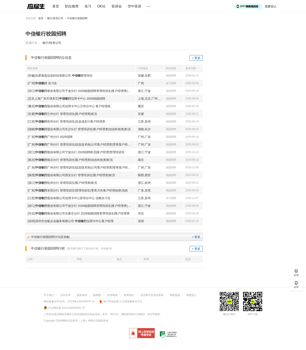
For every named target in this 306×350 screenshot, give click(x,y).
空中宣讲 (134, 6)
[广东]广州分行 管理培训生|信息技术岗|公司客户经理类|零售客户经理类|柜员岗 (81, 144)
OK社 (101, 6)
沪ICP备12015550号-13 (80, 301)
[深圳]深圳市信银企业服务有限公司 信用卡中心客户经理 (70, 221)
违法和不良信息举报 (151, 295)
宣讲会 (117, 6)
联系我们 (129, 295)
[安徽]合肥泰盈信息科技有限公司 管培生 (60, 75)
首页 (55, 6)
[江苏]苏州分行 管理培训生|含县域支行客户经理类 (66, 121)
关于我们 (49, 295)
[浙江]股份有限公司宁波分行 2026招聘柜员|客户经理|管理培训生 (76, 152)
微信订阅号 (229, 314)
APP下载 (253, 314)
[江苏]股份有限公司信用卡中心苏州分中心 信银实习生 (69, 198)
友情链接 (112, 295)
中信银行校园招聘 (77, 18)
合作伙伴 (65, 295)
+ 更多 (196, 58)
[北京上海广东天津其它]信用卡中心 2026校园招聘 (66, 98)
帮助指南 (175, 295)
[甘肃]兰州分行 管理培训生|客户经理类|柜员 (62, 114)
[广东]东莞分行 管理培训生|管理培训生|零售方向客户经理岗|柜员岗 (78, 190)
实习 (88, 6)
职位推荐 (72, 6)
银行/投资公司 (55, 18)
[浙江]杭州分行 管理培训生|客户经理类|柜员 (62, 182)
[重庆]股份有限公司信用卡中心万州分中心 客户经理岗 (69, 106)
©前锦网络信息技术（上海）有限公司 (76, 320)
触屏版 (97, 295)
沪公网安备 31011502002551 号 (66, 307)
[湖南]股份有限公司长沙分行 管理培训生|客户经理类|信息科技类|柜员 (79, 129)
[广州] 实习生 (42, 83)
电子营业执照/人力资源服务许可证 (120, 301)
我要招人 (271, 6)
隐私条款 (82, 295)
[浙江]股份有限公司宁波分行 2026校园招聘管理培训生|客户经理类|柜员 (80, 91)
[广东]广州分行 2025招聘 (50, 137)
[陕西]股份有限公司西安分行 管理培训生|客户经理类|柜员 (71, 175)
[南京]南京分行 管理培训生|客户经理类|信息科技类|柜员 (70, 159)
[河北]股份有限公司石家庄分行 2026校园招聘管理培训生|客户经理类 (79, 213)
